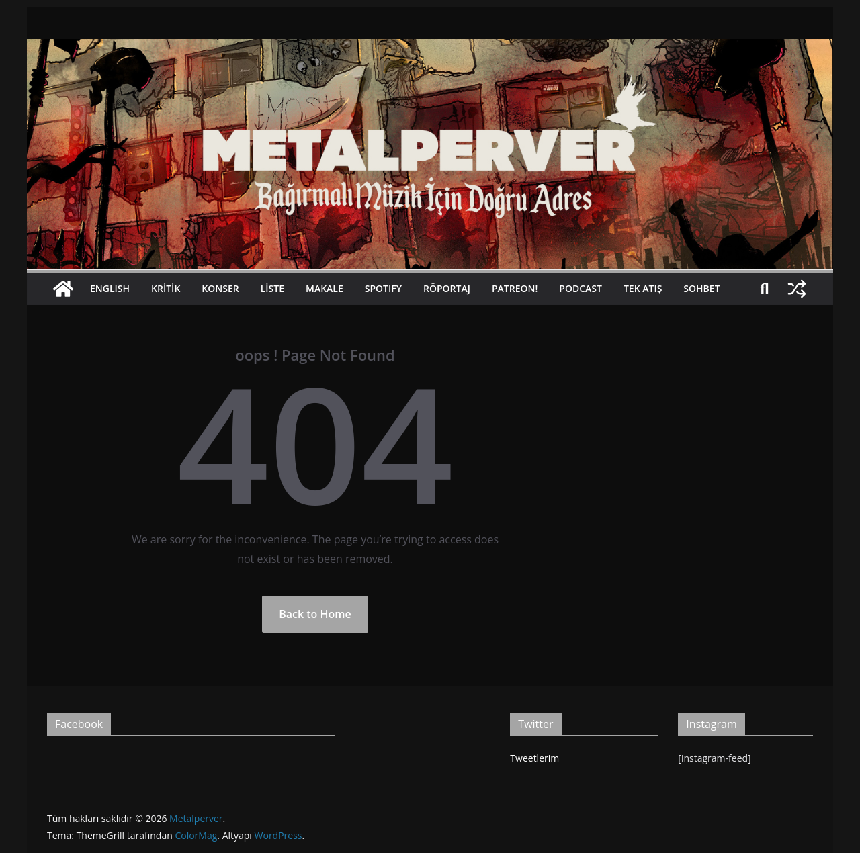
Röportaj (446, 288)
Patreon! (515, 288)
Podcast (580, 288)
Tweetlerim (534, 758)
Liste (272, 288)
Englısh (110, 288)
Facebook (79, 724)
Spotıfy (383, 288)
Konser (220, 288)
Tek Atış (643, 288)
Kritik (165, 288)
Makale (324, 288)
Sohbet (701, 288)
